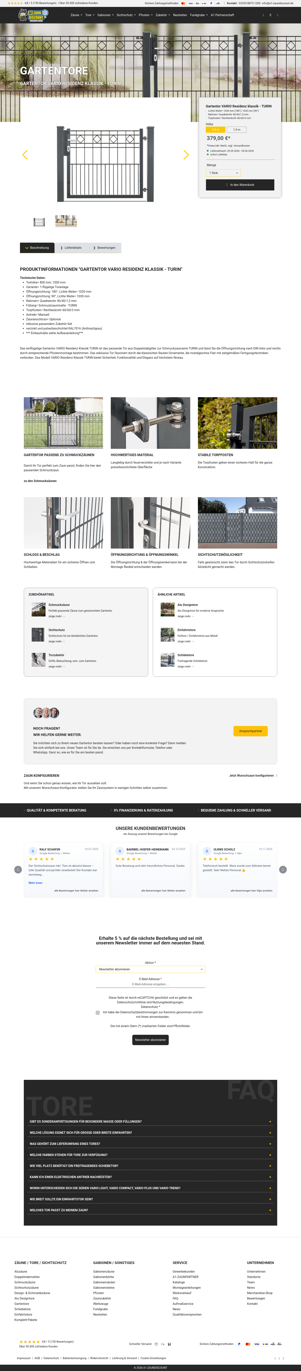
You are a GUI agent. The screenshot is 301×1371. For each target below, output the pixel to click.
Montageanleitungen (187, 1287)
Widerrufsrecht (99, 1358)
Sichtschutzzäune (26, 1287)
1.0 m (236, 129)
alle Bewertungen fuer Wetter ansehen (76, 890)
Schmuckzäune (24, 1282)
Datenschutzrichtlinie (131, 1002)
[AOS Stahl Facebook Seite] (279, 1358)
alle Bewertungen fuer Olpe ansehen (251, 890)
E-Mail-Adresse (150, 979)
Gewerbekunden (184, 1271)
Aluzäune (20, 1271)
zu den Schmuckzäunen (40, 481)
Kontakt (252, 1304)
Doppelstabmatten (27, 1277)
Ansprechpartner (250, 731)
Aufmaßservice (183, 1304)
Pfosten (98, 1293)
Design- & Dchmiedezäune (32, 1293)
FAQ (175, 1298)
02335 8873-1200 (249, 3)
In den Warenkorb (240, 185)
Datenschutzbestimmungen (139, 1012)
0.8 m (215, 129)
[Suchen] (270, 15)
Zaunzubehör (102, 1298)
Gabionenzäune (103, 1271)
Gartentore (21, 1304)
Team (251, 1282)
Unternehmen (256, 1271)
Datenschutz (51, 1358)
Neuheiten (100, 1314)
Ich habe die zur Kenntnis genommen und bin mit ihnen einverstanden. (153, 1014)
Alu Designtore (24, 1298)
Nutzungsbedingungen (167, 1002)
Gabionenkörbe (103, 1277)
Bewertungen (256, 1298)
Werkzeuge (100, 1304)
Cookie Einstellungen (153, 1358)
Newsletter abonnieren (150, 1040)
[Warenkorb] (277, 15)
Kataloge (179, 1282)
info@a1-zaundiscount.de (277, 3)
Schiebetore (22, 1309)
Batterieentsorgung (74, 1358)
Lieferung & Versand (124, 1358)
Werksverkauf (182, 1293)
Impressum (24, 1358)
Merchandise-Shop (260, 1293)
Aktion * (150, 963)
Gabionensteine (103, 1287)
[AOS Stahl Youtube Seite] (283, 1358)
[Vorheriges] (25, 154)
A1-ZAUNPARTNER (185, 1277)
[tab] (37, 248)
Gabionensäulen (104, 1282)
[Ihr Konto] (263, 15)
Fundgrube (100, 1309)
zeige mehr (57, 616)
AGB (37, 1358)
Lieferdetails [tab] (73, 248)
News (176, 1309)
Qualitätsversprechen (187, 1314)
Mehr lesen (35, 883)
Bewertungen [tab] (106, 248)
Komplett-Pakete (25, 1320)
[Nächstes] (186, 154)
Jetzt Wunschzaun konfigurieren (253, 775)
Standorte (253, 1277)
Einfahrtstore (23, 1314)
